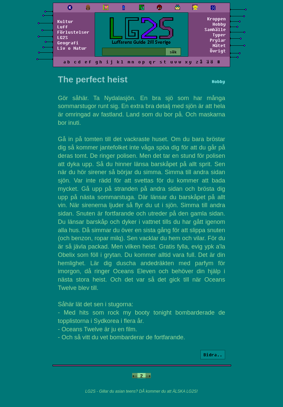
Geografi (68, 42)
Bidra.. (212, 354)
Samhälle (215, 29)
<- (134, 375)
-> (148, 375)
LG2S (62, 37)
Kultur (65, 21)
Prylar (218, 40)
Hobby (219, 24)
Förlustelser (73, 32)
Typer (219, 34)
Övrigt (218, 50)
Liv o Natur (72, 48)
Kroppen (216, 18)
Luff (62, 26)
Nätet (219, 45)
